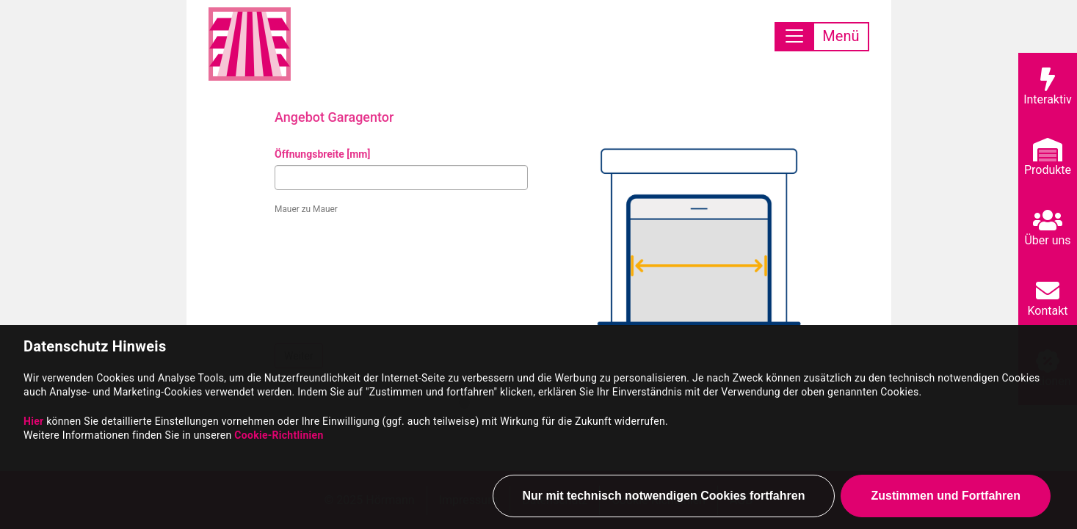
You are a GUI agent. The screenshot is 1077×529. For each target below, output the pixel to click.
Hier (33, 423)
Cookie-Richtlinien (278, 437)
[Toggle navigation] (822, 36)
